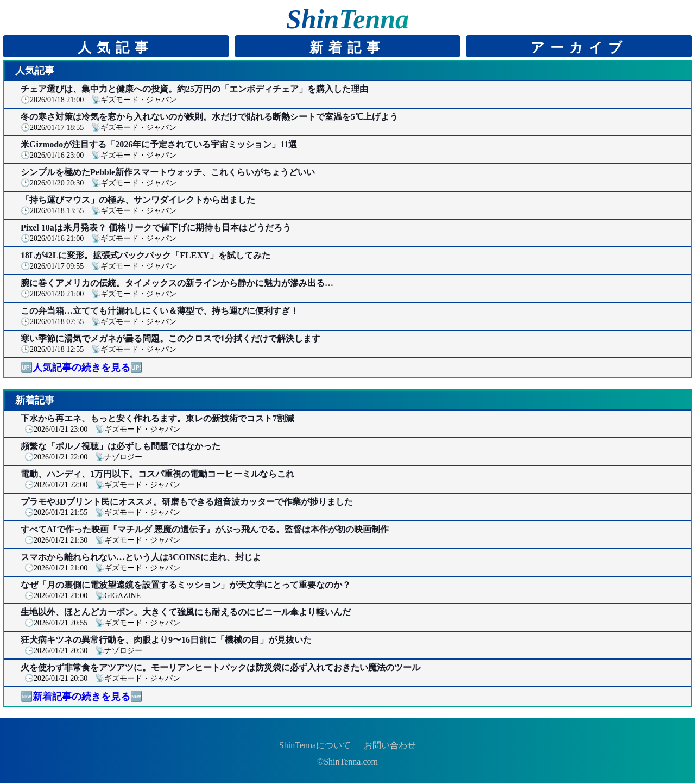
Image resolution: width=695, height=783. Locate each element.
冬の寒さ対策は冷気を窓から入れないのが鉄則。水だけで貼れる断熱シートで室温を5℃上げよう (209, 116)
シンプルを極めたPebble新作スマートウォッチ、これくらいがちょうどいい (168, 172)
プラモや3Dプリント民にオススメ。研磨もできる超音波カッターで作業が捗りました (187, 501)
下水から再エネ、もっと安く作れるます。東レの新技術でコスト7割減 (157, 418)
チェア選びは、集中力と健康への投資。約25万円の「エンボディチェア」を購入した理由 (194, 89)
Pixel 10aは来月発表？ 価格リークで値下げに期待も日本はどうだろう (156, 227)
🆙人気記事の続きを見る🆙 (81, 367)
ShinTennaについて (315, 745)
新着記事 (347, 47)
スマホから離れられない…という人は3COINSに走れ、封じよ (141, 557)
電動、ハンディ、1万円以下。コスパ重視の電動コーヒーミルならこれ (157, 473)
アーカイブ (579, 47)
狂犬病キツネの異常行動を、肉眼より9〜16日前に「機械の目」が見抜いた (166, 639)
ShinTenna (347, 19)
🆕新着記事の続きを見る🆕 (81, 696)
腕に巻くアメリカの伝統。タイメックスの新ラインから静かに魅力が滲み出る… (177, 283)
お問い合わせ (390, 745)
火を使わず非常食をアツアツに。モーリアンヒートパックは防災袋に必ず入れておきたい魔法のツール (220, 667)
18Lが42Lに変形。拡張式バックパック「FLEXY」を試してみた (145, 255)
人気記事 (116, 47)
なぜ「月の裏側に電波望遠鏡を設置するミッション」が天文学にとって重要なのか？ (186, 584)
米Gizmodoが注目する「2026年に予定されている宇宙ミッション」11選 (159, 144)
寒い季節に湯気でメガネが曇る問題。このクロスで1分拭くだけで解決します (170, 338)
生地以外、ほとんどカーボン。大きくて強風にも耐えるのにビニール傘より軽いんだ (186, 612)
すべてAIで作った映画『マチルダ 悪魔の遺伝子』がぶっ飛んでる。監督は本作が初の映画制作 (205, 529)
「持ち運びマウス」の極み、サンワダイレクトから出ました (138, 199)
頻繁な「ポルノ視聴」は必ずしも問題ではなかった (120, 446)
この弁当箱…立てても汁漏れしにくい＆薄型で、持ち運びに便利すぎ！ (160, 310)
